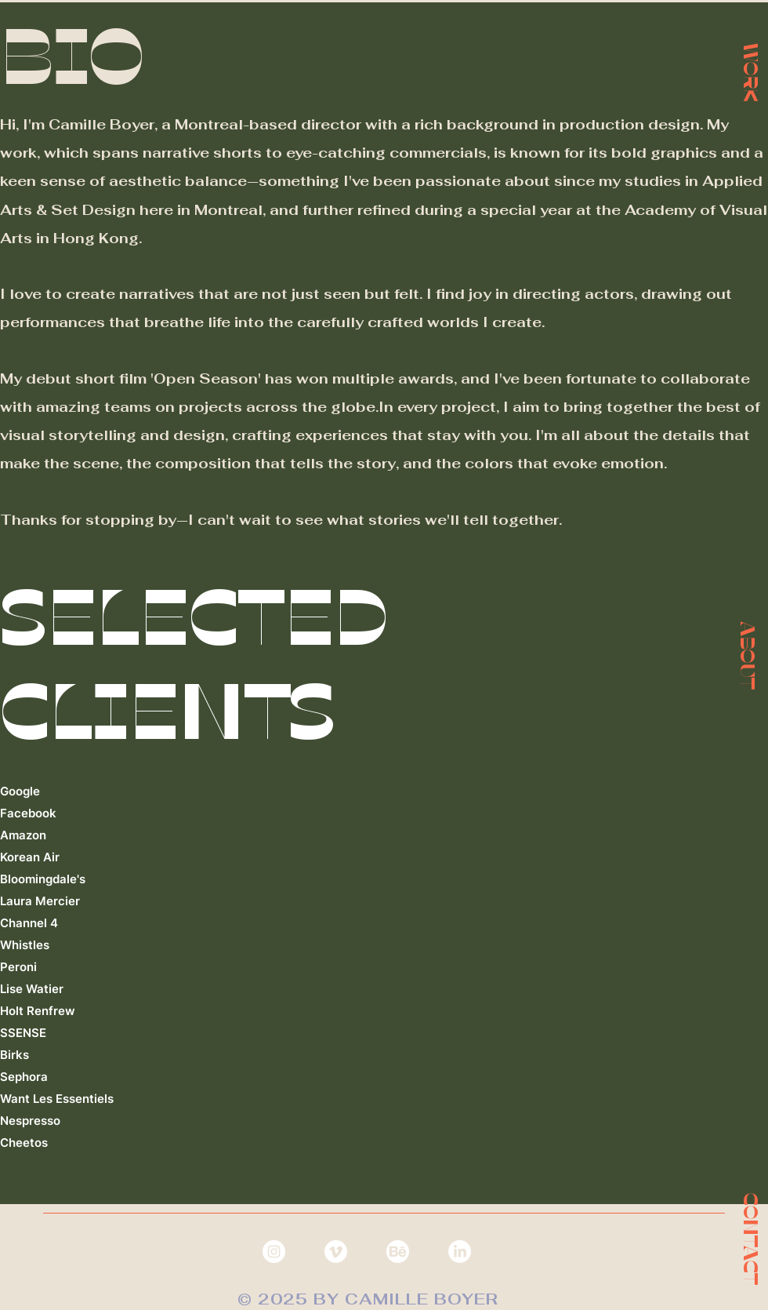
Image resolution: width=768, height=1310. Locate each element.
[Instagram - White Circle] (274, 1251)
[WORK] (750, 71)
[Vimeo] (335, 1251)
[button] (747, 655)
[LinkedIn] (459, 1251)
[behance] (397, 1251)
